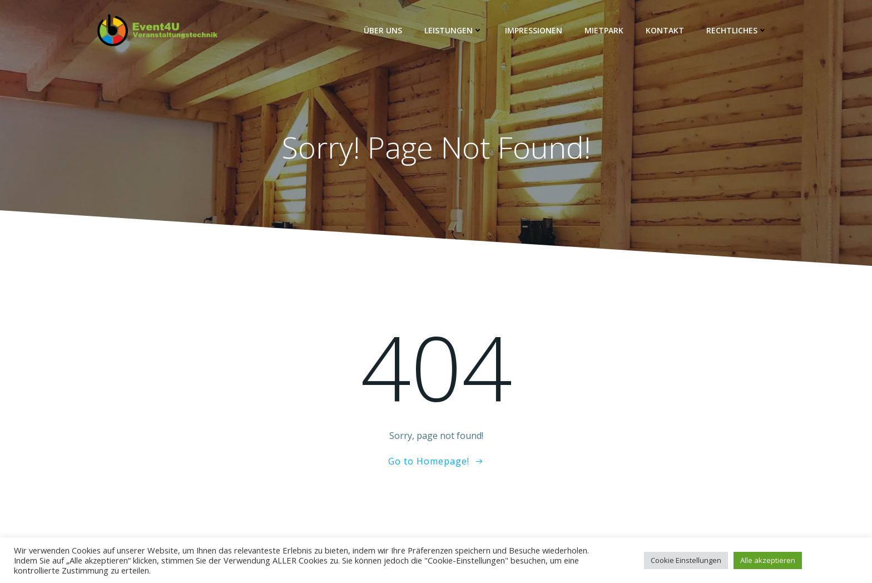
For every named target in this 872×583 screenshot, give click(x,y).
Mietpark (603, 30)
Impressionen (533, 30)
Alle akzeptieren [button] (767, 560)
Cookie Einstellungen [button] (686, 560)
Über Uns (383, 30)
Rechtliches (736, 30)
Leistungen (453, 30)
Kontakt (665, 30)
